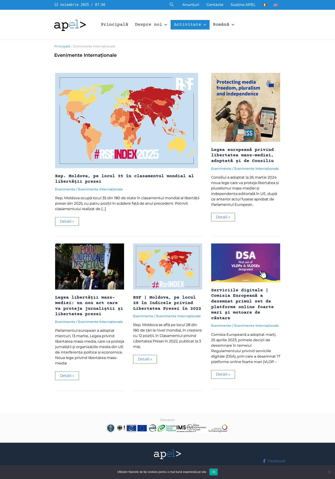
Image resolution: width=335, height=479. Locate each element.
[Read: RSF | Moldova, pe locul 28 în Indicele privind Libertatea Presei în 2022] (167, 266)
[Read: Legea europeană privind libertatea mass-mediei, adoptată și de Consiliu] (245, 107)
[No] (329, 472)
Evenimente (65, 189)
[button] (171, 5)
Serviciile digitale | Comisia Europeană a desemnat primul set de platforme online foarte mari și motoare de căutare (242, 304)
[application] (164, 24)
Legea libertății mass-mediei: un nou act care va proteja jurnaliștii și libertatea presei (89, 306)
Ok (213, 472)
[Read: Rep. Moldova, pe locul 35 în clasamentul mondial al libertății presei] (126, 120)
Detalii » (69, 222)
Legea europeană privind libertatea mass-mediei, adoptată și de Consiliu (242, 155)
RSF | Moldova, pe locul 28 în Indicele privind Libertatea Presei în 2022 (167, 303)
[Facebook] (274, 461)
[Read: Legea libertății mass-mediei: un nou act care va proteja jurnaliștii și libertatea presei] (89, 266)
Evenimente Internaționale (100, 189)
